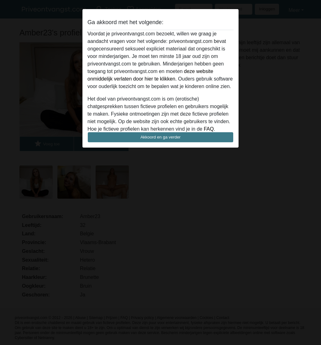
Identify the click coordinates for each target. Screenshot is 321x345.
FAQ (209, 129)
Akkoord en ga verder (160, 137)
